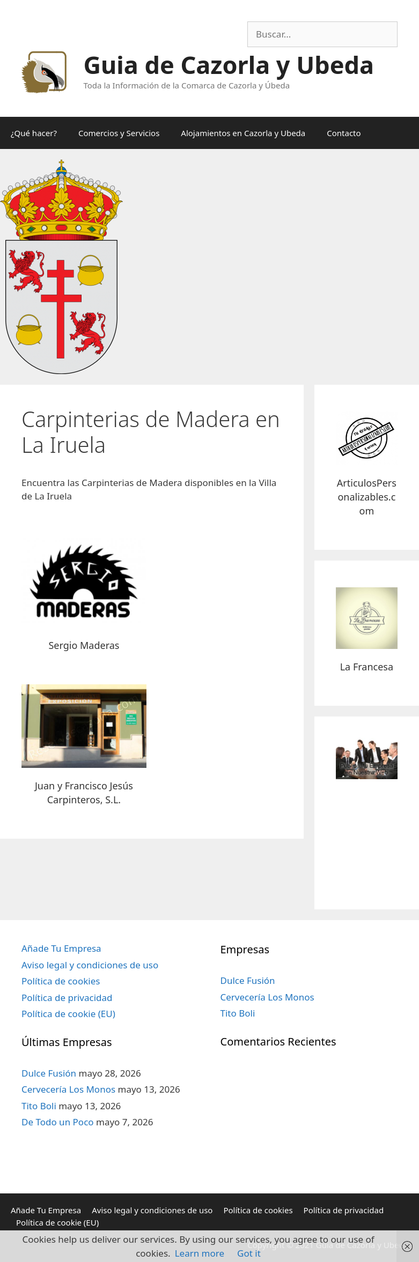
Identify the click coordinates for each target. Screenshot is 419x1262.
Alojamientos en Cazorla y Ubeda (243, 133)
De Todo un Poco (57, 1122)
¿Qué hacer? (34, 133)
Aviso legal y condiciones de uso (89, 965)
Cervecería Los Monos (68, 1089)
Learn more (199, 1253)
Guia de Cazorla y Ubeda (229, 64)
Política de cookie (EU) (68, 1013)
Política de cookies (60, 981)
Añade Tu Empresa (61, 948)
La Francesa (366, 666)
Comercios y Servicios (118, 133)
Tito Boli (38, 1106)
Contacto (344, 133)
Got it (249, 1253)
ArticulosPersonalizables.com (366, 496)
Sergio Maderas (83, 645)
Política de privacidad (66, 997)
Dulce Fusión (48, 1073)
